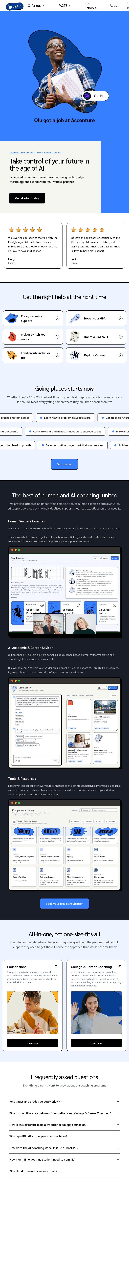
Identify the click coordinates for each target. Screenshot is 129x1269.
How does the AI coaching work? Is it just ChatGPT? (64, 1148)
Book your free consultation (64, 903)
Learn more (33, 1042)
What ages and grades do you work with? (64, 1101)
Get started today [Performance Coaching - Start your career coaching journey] (27, 198)
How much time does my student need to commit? (64, 1159)
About (114, 5)
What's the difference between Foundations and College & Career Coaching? (64, 1113)
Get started (64, 464)
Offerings (36, 5)
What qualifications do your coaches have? (64, 1136)
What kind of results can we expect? (64, 1171)
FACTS (64, 5)
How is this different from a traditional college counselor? (64, 1124)
